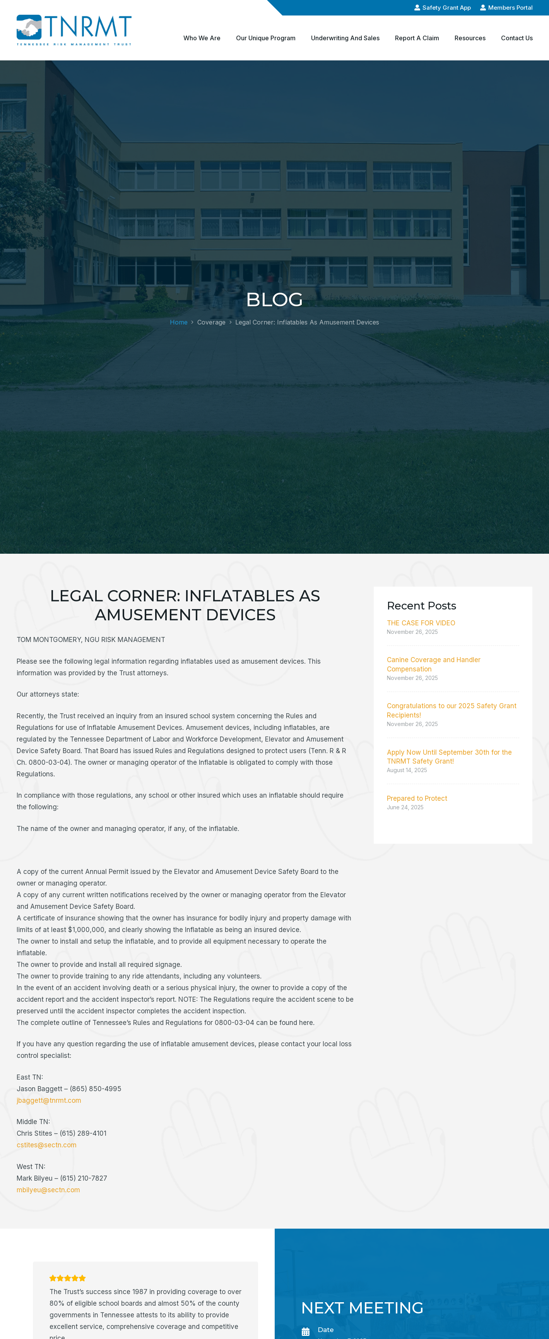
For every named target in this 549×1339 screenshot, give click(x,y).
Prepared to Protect (417, 798)
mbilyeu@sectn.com (48, 1190)
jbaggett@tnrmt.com (49, 1100)
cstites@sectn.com (47, 1145)
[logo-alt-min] (74, 30)
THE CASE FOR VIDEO (421, 623)
